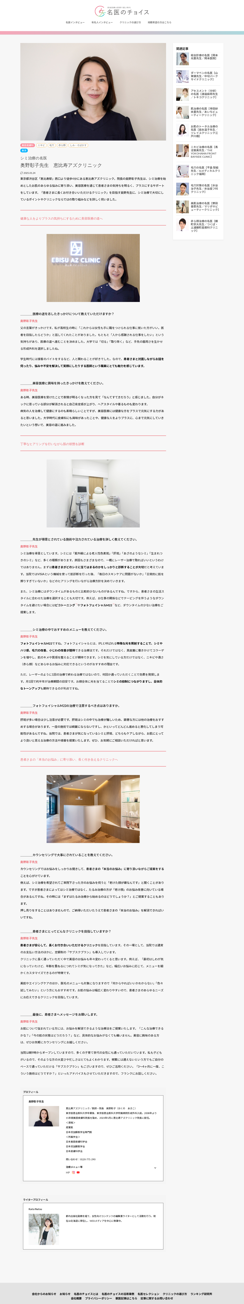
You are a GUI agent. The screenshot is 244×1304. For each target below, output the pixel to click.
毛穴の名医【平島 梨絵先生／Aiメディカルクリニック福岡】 (205, 171)
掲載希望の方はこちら (159, 22)
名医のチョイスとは (86, 1294)
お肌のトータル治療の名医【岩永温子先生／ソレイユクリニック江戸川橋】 (204, 131)
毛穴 (51, 145)
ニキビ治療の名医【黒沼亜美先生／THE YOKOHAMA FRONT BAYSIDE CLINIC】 (204, 151)
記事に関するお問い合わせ (157, 1298)
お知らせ (65, 1294)
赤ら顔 (62, 145)
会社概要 (76, 1298)
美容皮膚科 (28, 145)
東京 (24, 150)
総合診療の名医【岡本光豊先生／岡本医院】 (204, 57)
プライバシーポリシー (98, 1298)
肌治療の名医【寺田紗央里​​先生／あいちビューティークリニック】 (204, 112)
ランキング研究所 (201, 1294)
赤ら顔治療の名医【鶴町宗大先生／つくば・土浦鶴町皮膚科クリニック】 (204, 226)
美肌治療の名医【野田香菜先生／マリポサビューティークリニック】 (205, 206)
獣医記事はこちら (126, 1298)
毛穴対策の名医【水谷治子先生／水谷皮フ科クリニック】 (204, 188)
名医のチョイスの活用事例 (118, 1294)
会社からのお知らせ (44, 1294)
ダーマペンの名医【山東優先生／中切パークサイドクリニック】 (204, 76)
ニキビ (41, 145)
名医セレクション (148, 1294)
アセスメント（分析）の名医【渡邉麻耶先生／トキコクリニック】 (204, 94)
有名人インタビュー (102, 22)
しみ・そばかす (78, 145)
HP (68, 1172)
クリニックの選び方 (130, 22)
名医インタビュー (75, 22)
